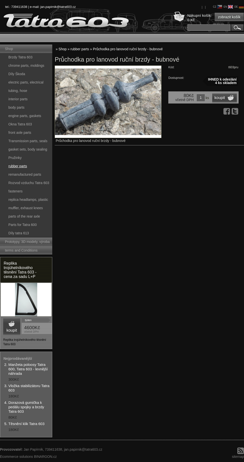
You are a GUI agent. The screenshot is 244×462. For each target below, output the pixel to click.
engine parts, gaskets (24, 116)
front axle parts (19, 133)
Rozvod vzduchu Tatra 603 (28, 183)
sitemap (238, 457)
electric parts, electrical (25, 82)
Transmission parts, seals (27, 141)
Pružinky (15, 158)
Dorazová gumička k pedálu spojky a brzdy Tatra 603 (26, 406)
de (239, 7)
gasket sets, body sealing (27, 149)
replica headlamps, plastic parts (28, 201)
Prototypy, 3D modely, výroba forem (27, 243)
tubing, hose (17, 91)
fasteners (15, 191)
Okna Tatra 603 (20, 124)
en (228, 7)
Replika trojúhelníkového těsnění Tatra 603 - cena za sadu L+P (20, 270)
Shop (9, 49)
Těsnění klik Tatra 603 (26, 424)
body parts (16, 107)
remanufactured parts (24, 174)
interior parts (18, 99)
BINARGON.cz (45, 457)
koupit (11, 330)
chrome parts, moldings (26, 66)
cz (217, 7)
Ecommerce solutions (16, 457)
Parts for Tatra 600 (22, 225)
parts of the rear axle (24, 216)
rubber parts (17, 166)
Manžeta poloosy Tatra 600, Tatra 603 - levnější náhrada (28, 369)
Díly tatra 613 (18, 233)
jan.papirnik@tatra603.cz (58, 7)
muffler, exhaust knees (25, 208)
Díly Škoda (16, 74)
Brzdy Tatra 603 (20, 57)
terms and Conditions (21, 250)
